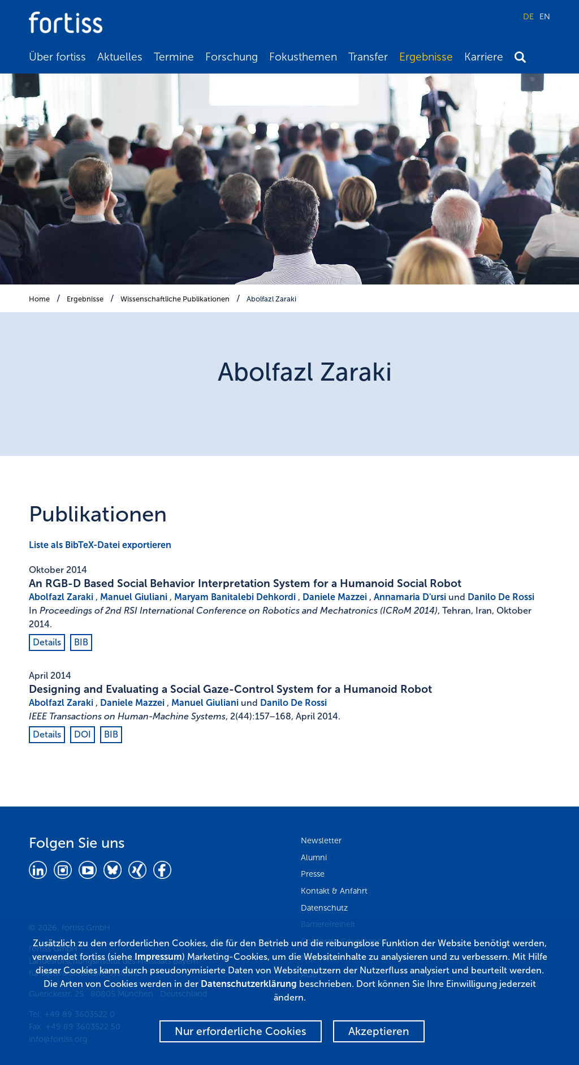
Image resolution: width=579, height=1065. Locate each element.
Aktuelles (119, 56)
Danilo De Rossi (501, 597)
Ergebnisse (426, 56)
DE (528, 16)
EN (544, 16)
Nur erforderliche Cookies (240, 1031)
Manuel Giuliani (133, 597)
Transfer (368, 56)
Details (47, 642)
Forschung (231, 56)
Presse (313, 874)
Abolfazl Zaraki (271, 299)
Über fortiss (57, 56)
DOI (82, 734)
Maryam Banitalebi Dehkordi (235, 597)
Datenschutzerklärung (249, 983)
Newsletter (321, 840)
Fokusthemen (303, 56)
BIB (81, 642)
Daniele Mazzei (335, 597)
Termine (174, 56)
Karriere (483, 56)
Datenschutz (324, 908)
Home (39, 299)
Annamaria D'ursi (410, 597)
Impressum (158, 956)
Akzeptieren (378, 1031)
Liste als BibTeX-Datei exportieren (100, 545)
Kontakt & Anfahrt (334, 891)
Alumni (314, 857)
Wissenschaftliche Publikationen (175, 299)
